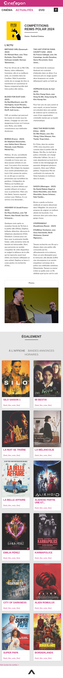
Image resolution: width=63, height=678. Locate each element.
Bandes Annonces (41, 350)
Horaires (31, 354)
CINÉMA (7, 9)
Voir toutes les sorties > (9, 665)
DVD (42, 9)
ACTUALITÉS (24, 9)
